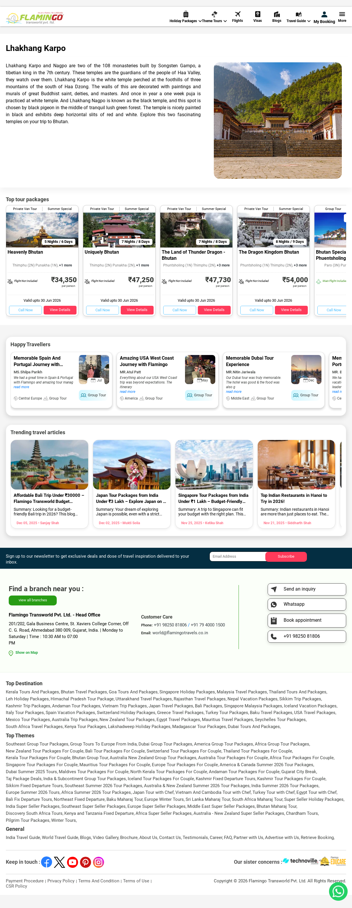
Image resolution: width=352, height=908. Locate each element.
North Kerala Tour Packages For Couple (168, 784)
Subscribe (286, 569)
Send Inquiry (334, 6)
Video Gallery (105, 850)
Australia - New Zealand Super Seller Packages (238, 826)
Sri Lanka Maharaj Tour (208, 812)
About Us (148, 850)
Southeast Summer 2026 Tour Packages (103, 798)
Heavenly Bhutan (25, 265)
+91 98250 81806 (238, 7)
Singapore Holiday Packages (187, 705)
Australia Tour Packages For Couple (233, 770)
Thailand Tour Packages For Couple (257, 764)
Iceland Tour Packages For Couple (161, 791)
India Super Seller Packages (33, 819)
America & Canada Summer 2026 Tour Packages (266, 777)
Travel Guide (299, 23)
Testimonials (195, 850)
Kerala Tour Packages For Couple (38, 770)
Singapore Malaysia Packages (253, 719)
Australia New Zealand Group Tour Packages (153, 770)
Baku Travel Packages (271, 725)
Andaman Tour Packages (76, 719)
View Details (60, 323)
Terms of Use (136, 894)
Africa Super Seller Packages (164, 826)
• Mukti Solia (130, 536)
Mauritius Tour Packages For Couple (114, 777)
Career (216, 850)
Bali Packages (208, 719)
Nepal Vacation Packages (252, 712)
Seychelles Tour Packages (280, 732)
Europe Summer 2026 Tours (33, 805)
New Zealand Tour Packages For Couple (44, 764)
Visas (257, 23)
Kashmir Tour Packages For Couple (291, 791)
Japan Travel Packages (171, 719)
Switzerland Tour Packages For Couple (184, 764)
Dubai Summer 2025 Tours (31, 784)
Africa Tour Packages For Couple (302, 770)
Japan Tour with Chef (153, 805)
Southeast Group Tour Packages (37, 757)
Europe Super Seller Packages (156, 819)
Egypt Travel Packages (178, 732)
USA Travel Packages (314, 725)
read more (21, 400)
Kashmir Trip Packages (28, 719)
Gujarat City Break (298, 784)
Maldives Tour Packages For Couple (94, 784)
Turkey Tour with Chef (274, 805)
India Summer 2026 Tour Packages (285, 798)
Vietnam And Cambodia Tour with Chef (213, 805)
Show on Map (26, 665)
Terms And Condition (98, 894)
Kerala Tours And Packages (32, 705)
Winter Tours (63, 833)
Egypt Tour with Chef (316, 805)
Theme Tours (214, 23)
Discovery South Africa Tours (34, 826)
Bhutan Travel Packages (84, 705)
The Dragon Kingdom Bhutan (269, 265)
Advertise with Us (282, 850)
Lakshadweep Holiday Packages (139, 739)
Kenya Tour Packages (85, 739)
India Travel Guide (23, 850)
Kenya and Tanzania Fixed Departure (99, 826)
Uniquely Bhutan (102, 265)
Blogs (276, 23)
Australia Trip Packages (75, 732)
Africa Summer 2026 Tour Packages (96, 805)
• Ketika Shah (212, 536)
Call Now (25, 323)
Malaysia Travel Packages (242, 705)
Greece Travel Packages (180, 725)
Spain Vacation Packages (70, 725)
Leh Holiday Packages (27, 712)
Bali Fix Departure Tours (29, 812)
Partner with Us (248, 850)
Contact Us (170, 850)
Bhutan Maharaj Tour (276, 819)
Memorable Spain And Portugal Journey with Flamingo (37, 377)
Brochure (129, 850)
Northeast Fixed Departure (79, 812)
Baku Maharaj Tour (124, 812)
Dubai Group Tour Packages (165, 757)
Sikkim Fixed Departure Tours (34, 798)
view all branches (33, 613)
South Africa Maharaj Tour (257, 812)
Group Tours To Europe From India (103, 757)
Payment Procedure (25, 894)
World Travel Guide (60, 850)
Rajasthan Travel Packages (200, 712)
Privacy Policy (60, 894)
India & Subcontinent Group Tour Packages (84, 791)
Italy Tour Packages (25, 725)
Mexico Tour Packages (28, 732)
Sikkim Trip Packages (300, 712)
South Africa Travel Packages (34, 739)
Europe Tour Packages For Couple (185, 777)
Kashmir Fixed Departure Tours (225, 791)
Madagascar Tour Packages (199, 739)
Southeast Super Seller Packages (93, 819)
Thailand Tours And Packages (297, 705)
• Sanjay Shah (48, 536)
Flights (237, 23)
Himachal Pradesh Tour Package (82, 712)
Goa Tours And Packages (133, 705)
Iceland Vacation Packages (310, 719)
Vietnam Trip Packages (124, 719)
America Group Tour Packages (223, 757)
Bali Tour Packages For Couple (115, 764)
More (342, 23)
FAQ (228, 850)
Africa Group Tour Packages (282, 757)
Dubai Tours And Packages (254, 739)
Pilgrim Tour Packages (27, 833)
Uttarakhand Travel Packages (143, 712)
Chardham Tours (302, 826)
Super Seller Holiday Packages (314, 812)
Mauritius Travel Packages (227, 732)
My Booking (324, 23)
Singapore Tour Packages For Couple (42, 777)
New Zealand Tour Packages (127, 732)
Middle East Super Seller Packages (221, 819)
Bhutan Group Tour (90, 770)
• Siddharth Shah (298, 536)
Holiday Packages (186, 23)
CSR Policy (16, 899)
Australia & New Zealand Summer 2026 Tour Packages (197, 798)
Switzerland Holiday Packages (126, 725)
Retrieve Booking (317, 850)
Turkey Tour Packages (226, 725)
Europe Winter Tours (164, 812)
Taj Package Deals (24, 791)
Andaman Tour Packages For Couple (244, 784)
